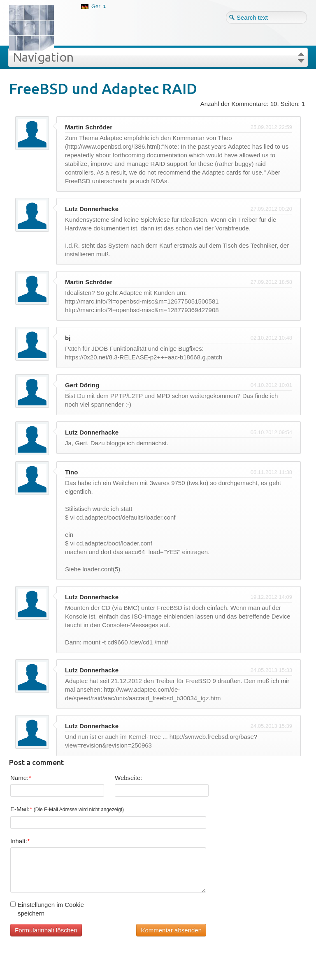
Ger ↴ (98, 6)
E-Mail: (67, 808)
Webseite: (128, 777)
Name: (20, 777)
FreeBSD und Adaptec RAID (103, 88)
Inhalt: (20, 840)
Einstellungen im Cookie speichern (47, 909)
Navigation (43, 57)
